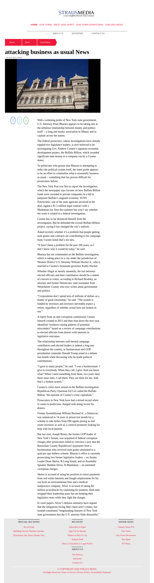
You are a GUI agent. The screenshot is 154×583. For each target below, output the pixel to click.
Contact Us (98, 33)
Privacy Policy (83, 572)
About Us (58, 33)
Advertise (77, 33)
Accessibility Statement (101, 572)
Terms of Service (69, 572)
